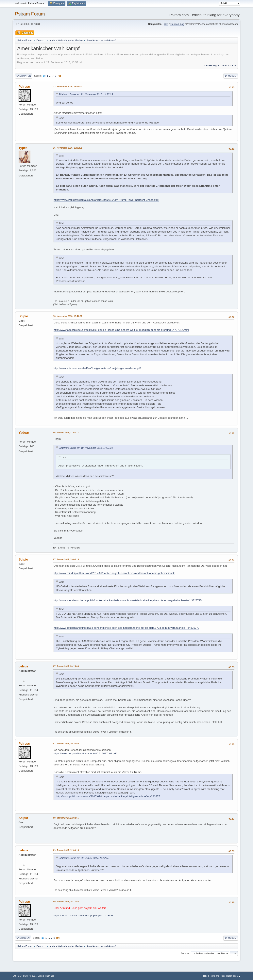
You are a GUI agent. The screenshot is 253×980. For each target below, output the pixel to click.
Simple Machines (46, 976)
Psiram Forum (30, 13)
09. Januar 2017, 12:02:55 (66, 818)
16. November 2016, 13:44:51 (67, 316)
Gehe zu (184, 953)
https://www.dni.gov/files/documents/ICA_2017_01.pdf (85, 753)
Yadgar (24, 432)
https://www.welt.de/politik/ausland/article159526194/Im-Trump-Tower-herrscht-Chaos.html (106, 199)
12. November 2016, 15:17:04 (67, 86)
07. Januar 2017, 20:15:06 (66, 666)
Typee (23, 148)
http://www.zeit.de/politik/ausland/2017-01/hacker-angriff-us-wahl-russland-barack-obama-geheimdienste (114, 573)
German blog (177, 24)
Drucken (230, 76)
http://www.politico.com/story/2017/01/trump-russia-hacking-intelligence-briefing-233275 (108, 796)
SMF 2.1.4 (18, 976)
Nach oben (23, 938)
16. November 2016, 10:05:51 (67, 148)
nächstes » (229, 65)
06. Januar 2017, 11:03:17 (66, 432)
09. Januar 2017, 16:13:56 (66, 901)
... (50, 75)
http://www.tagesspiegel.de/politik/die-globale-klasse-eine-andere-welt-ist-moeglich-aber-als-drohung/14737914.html (121, 329)
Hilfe (205, 976)
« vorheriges (212, 65)
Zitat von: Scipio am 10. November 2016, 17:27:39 (86, 448)
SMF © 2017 (31, 976)
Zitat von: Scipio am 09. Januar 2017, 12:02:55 (84, 858)
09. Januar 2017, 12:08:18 (66, 850)
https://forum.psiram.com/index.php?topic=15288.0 (83, 915)
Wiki (166, 24)
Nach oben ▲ (233, 976)
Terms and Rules (218, 976)
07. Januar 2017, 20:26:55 (66, 743)
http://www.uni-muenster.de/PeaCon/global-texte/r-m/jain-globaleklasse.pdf (97, 368)
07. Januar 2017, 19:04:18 (66, 559)
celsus (23, 666)
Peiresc (24, 86)
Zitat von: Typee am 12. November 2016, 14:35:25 (86, 94)
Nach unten (23, 76)
